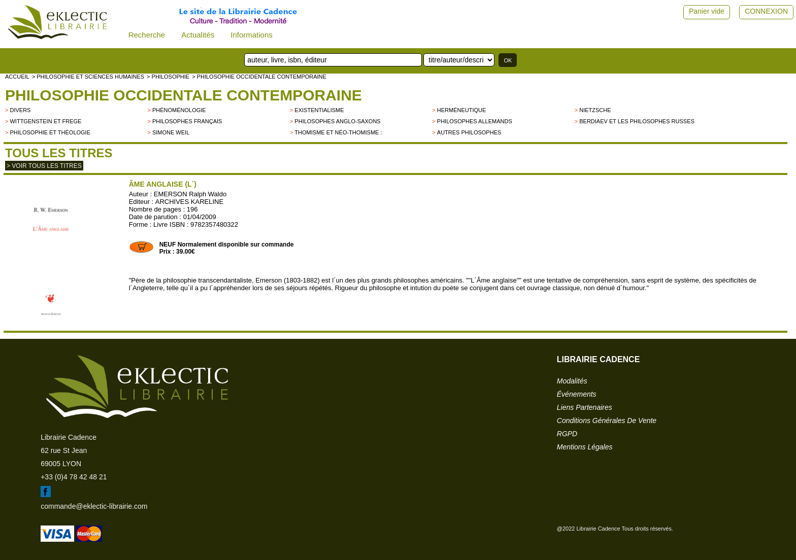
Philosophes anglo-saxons (337, 121)
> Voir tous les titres (44, 165)
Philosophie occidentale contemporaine (183, 95)
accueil (17, 77)
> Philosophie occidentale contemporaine (259, 77)
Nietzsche (595, 110)
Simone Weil (170, 132)
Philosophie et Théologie (50, 132)
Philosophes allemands (474, 121)
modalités (572, 381)
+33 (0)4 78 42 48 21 (74, 477)
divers (20, 110)
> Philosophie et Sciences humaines (88, 77)
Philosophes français (187, 121)
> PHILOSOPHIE (168, 77)
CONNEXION (766, 11)
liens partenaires (584, 407)
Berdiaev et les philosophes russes (636, 121)
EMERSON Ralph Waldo (190, 194)
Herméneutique (461, 110)
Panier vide (706, 11)
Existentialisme (319, 110)
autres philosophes (469, 132)
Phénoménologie (179, 110)
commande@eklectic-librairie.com (94, 506)
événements (576, 394)
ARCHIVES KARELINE (189, 201)
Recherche (146, 34)
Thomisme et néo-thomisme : (338, 132)
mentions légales (585, 447)
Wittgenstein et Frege (45, 121)
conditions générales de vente (606, 420)
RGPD (567, 434)
